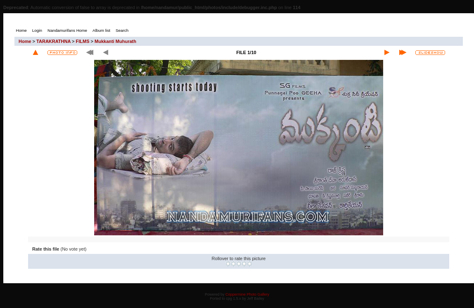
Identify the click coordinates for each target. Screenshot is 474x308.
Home (25, 41)
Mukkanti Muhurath (115, 41)
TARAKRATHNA (53, 41)
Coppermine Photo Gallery (247, 294)
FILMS (83, 41)
